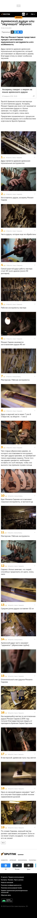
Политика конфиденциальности (11, 885)
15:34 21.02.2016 (6, 28)
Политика (33, 860)
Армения (13, 860)
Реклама (10, 880)
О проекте (4, 877)
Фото (3, 842)
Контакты (4, 880)
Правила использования (16, 877)
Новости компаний (7, 882)
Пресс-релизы (18, 880)
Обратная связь (6, 895)
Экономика (22, 860)
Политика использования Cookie (11, 888)
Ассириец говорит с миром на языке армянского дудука (17, 90)
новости (4, 860)
